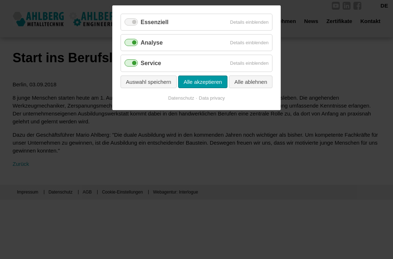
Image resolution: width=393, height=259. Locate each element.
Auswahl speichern (148, 82)
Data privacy (212, 98)
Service (151, 63)
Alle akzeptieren (203, 82)
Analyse (152, 43)
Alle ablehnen (250, 82)
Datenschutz (181, 98)
